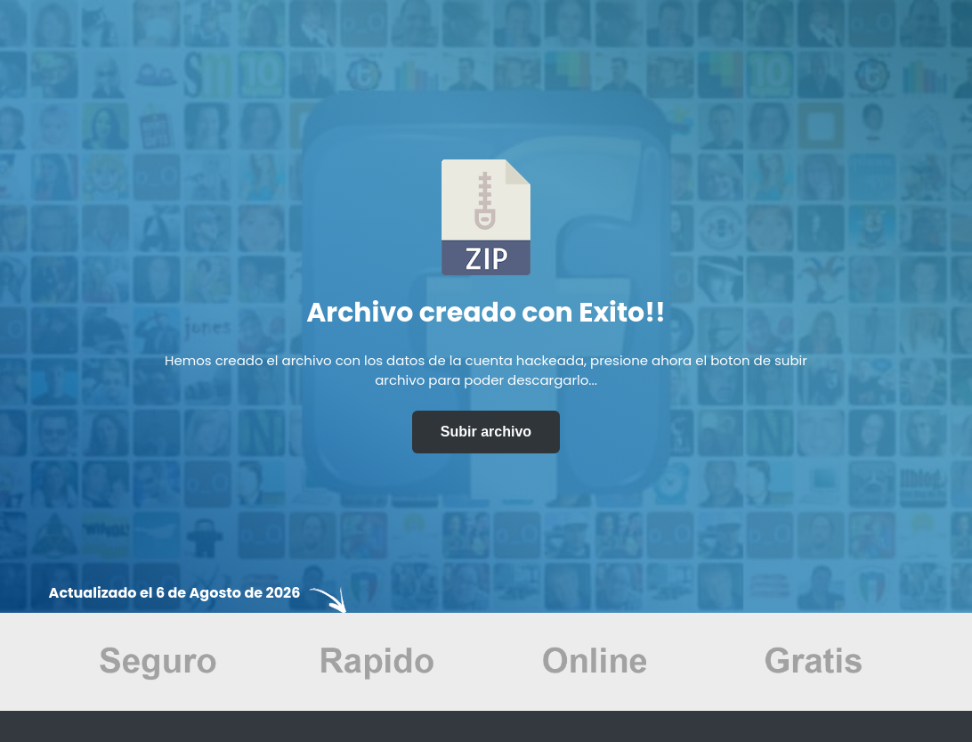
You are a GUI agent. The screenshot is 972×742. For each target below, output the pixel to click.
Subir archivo (486, 431)
